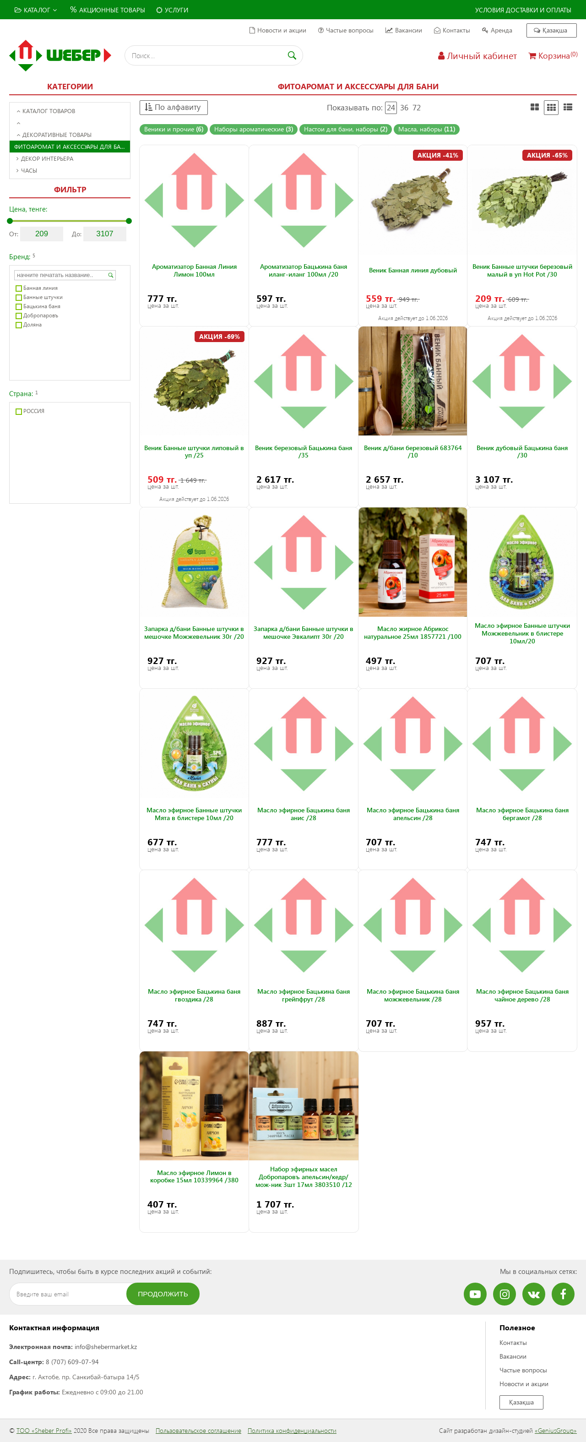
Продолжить (163, 1294)
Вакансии (403, 30)
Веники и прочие (173, 129)
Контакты (452, 30)
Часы (26, 170)
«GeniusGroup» (556, 1430)
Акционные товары (106, 9)
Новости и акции (278, 30)
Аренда (497, 30)
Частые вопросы (346, 30)
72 (416, 107)
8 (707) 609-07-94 (72, 1361)
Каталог (36, 9)
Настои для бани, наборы (345, 129)
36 (404, 107)
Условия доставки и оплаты (523, 9)
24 (391, 107)
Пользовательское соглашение (198, 1430)
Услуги (172, 9)
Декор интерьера (44, 158)
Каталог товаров (45, 110)
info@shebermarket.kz (106, 1346)
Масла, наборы (426, 129)
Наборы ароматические (253, 129)
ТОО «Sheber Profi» (44, 1430)
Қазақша (550, 30)
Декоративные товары (54, 134)
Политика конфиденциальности (292, 1430)
